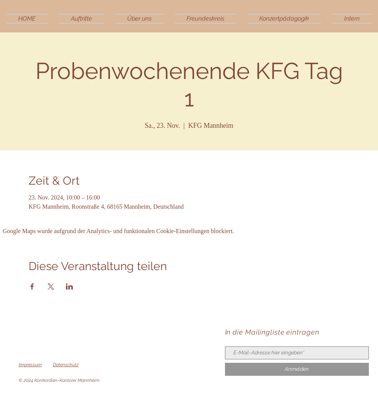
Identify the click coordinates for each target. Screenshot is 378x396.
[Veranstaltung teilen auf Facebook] (32, 286)
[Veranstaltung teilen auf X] (50, 286)
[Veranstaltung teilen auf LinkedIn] (69, 286)
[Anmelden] (297, 369)
